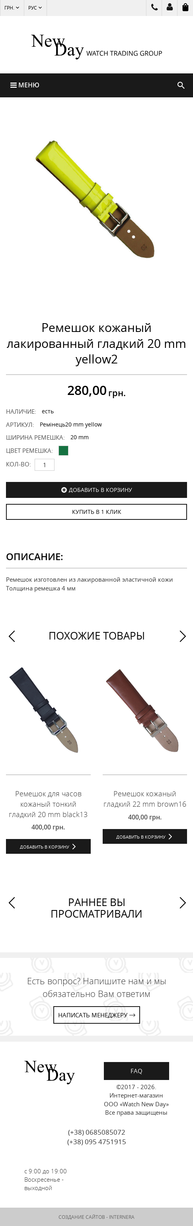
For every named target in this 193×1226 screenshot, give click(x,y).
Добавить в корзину (100, 490)
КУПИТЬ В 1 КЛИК (96, 511)
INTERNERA (122, 1217)
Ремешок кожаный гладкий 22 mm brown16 (144, 799)
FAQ (136, 1071)
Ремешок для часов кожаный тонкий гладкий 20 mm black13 (48, 804)
